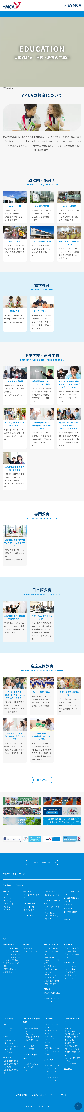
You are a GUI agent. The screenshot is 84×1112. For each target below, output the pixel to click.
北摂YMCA (68, 908)
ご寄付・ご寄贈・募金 (42, 862)
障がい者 (47, 1042)
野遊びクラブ (29, 910)
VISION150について (72, 1034)
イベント (47, 1054)
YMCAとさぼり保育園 (11, 954)
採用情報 (68, 1069)
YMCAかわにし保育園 (11, 957)
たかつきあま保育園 (11, 1046)
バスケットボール (10, 904)
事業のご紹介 (70, 1040)
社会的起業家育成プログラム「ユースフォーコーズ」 (52, 1080)
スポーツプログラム (52, 907)
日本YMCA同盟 (22, 1095)
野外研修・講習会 (71, 912)
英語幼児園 (28, 948)
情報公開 (67, 919)
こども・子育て (50, 1039)
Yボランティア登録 (72, 1049)
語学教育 (26, 944)
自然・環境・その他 (52, 1048)
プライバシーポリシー (59, 1095)
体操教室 (6, 909)
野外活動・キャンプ (51, 891)
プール (46, 910)
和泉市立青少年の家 (31, 1037)
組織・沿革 (69, 1028)
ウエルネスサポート (30, 903)
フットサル (7, 898)
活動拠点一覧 (70, 1043)
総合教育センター (51, 966)
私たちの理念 (70, 1031)
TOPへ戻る (42, 780)
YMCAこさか (8, 1031)
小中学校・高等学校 (51, 944)
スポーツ (6, 891)
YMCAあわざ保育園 (10, 960)
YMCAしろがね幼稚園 (11, 951)
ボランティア (50, 1018)
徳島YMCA (68, 904)
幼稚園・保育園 (8, 944)
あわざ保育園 (8, 1043)
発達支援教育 (69, 962)
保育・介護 (8, 1018)
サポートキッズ (71, 978)
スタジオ (47, 919)
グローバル (48, 1036)
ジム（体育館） (50, 913)
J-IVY (46, 963)
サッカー (6, 895)
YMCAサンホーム (9, 1028)
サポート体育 (29, 907)
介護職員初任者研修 (11, 1061)
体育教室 (6, 907)
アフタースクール (29, 915)
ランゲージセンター (31, 951)
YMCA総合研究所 (71, 1046)
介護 (4, 1024)
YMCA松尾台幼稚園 (10, 948)
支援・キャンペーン (51, 1051)
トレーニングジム (51, 916)
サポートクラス (71, 966)
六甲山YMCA (28, 1034)
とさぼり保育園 (9, 1040)
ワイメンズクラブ (71, 1063)
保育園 (5, 1036)
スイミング (7, 901)
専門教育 (47, 989)
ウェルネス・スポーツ (13, 885)
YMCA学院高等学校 (51, 948)
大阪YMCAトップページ (14, 873)
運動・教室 (27, 891)
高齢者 (46, 1045)
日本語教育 (68, 944)
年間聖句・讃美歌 (71, 1037)
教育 (5, 938)
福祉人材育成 (8, 1057)
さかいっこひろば (30, 1070)
